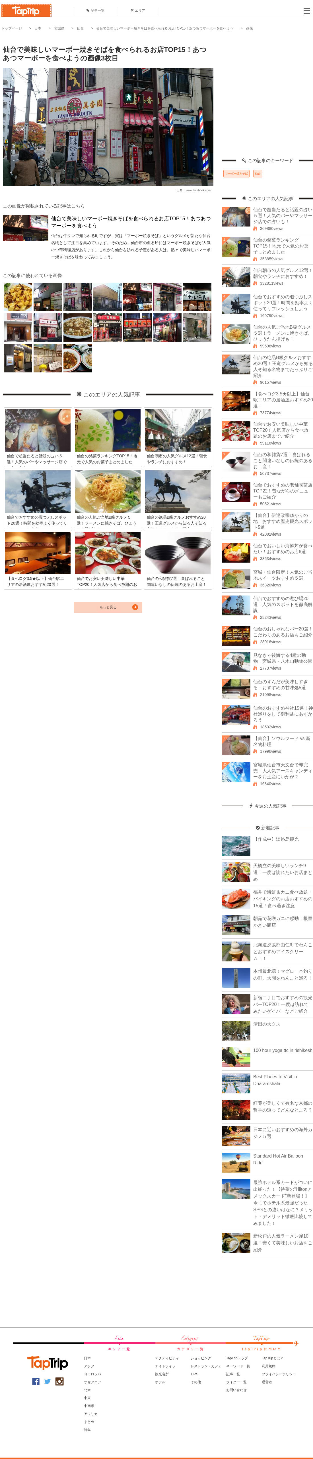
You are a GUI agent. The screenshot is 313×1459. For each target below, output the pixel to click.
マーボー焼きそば (236, 173)
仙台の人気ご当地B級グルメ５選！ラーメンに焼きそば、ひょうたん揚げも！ (282, 333)
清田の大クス (267, 1024)
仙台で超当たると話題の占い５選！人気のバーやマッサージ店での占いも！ (282, 215)
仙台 (80, 28)
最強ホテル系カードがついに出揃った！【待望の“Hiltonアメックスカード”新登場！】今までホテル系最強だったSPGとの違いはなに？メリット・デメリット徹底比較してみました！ (283, 1203)
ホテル (160, 1382)
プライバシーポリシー (279, 1374)
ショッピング (201, 1358)
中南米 (89, 1406)
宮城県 (59, 28)
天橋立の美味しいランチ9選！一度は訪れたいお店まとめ (282, 872)
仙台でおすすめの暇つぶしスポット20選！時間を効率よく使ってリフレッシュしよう (283, 302)
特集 (87, 1430)
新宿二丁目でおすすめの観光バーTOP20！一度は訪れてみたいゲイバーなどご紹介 (282, 1004)
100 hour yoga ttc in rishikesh (282, 1050)
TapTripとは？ (272, 1358)
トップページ (11, 28)
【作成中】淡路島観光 (276, 839)
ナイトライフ (165, 1366)
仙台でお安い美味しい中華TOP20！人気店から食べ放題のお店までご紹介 (280, 430)
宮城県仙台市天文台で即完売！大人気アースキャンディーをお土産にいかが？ (282, 770)
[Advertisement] (61, 97)
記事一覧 (95, 10)
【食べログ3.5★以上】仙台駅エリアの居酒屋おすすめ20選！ (283, 399)
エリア (138, 10)
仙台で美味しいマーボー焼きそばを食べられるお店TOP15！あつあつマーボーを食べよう (164, 28)
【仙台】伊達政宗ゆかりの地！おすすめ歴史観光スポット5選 (282, 521)
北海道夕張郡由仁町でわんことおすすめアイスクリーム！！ (282, 951)
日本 (37, 28)
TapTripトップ (237, 1358)
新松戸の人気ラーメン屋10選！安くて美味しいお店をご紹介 (282, 1243)
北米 (87, 1390)
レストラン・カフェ (206, 1366)
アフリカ (91, 1414)
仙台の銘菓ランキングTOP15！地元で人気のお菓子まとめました (280, 246)
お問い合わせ (236, 1390)
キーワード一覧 (238, 1366)
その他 (196, 1382)
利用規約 (268, 1366)
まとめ (89, 1422)
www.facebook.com (198, 190)
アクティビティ (167, 1358)
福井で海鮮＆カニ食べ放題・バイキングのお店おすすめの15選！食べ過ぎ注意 (282, 899)
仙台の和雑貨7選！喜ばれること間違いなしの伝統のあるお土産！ (282, 460)
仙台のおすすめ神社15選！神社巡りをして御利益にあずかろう (283, 714)
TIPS (194, 1374)
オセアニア (92, 1382)
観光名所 (162, 1374)
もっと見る (108, 607)
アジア (89, 1366)
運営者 (267, 1382)
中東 (87, 1398)
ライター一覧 (236, 1382)
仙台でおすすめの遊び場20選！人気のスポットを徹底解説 (282, 604)
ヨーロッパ (92, 1374)
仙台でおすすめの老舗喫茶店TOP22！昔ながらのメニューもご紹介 (282, 491)
